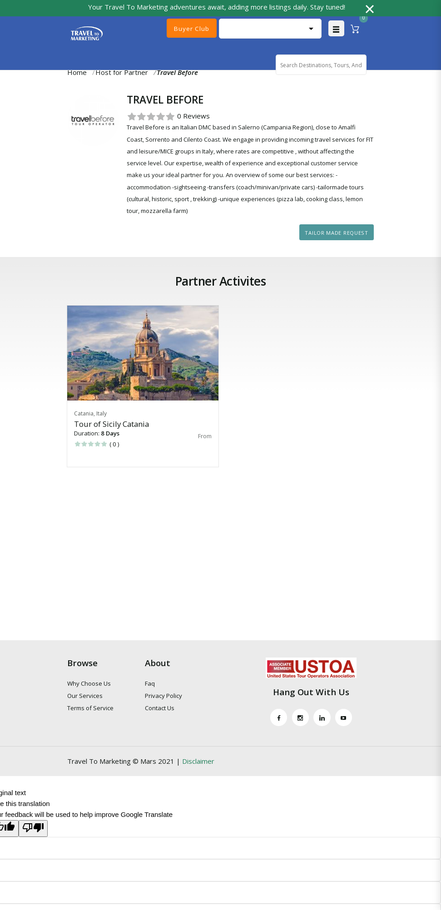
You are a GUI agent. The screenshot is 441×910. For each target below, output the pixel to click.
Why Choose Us (89, 684)
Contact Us (159, 709)
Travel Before (177, 73)
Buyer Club (191, 29)
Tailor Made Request (336, 233)
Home (77, 73)
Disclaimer (198, 762)
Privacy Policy (163, 697)
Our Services (85, 697)
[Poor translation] (33, 829)
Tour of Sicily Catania (111, 425)
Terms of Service (90, 709)
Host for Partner (121, 73)
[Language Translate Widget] (270, 29)
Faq (150, 684)
